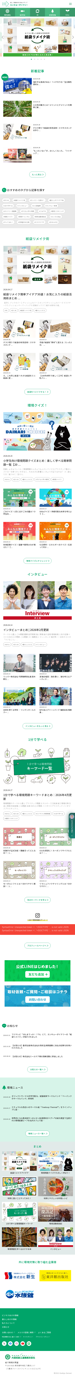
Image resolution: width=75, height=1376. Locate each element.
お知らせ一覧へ (36, 1069)
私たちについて (8, 1323)
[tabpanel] (37, 37)
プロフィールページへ (37, 945)
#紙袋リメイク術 (19, 200)
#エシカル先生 (56, 217)
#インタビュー (22, 206)
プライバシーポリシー (43, 1337)
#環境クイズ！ (8, 217)
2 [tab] (34, 59)
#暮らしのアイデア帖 (56, 200)
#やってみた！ (8, 222)
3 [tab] (38, 59)
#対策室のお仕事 (24, 222)
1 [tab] (31, 59)
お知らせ (5, 1327)
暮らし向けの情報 (9, 1319)
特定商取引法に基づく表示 (10, 1337)
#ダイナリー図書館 (9, 211)
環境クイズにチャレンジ (37, 560)
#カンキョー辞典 (51, 206)
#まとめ (6, 200)
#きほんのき (53, 222)
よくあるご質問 (44, 1332)
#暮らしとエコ (40, 310)
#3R (6, 310)
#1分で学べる (8, 206)
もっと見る (36, 174)
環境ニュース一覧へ (37, 1133)
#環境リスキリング (57, 211)
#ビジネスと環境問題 (43, 814)
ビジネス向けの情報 (10, 1315)
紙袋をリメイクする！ (37, 391)
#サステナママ (39, 222)
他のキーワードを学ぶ (37, 899)
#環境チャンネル (24, 217)
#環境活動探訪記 (40, 217)
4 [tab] (41, 59)
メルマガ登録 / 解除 (26, 1332)
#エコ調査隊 (36, 206)
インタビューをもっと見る (37, 726)
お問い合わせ (7, 1332)
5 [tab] (44, 59)
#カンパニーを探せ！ (37, 200)
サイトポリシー (28, 1337)
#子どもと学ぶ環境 (27, 211)
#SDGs (7, 479)
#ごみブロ (42, 211)
